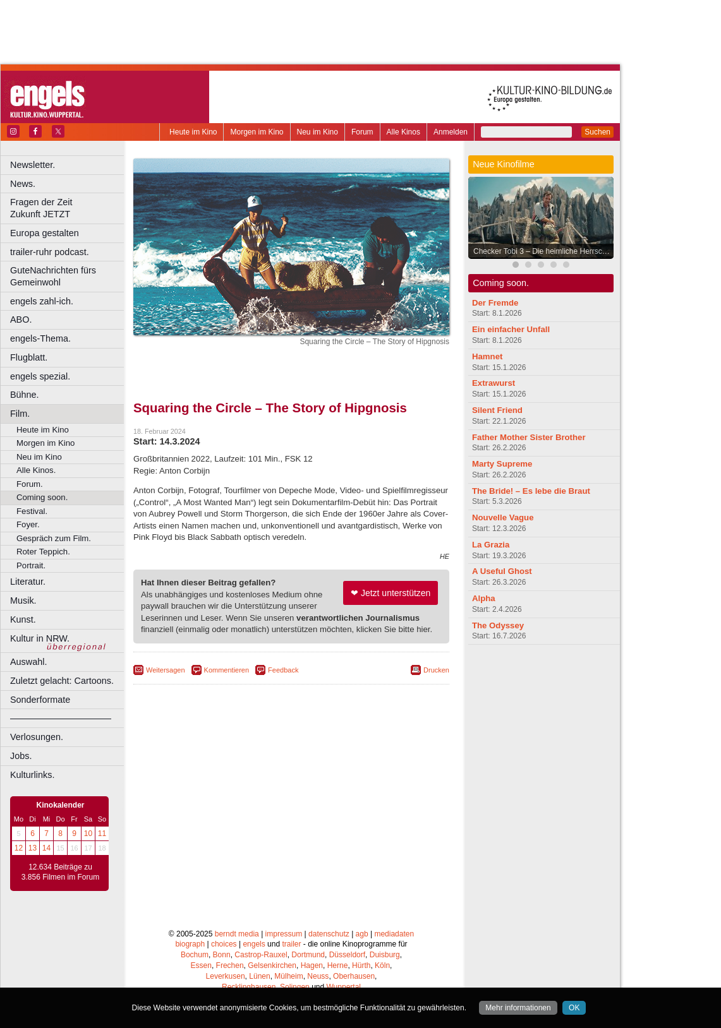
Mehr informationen (517, 1007)
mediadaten (394, 933)
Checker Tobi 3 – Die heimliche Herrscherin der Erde (544, 251)
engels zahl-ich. (41, 301)
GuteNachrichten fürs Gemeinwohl (53, 276)
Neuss (318, 976)
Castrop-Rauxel (260, 954)
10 (88, 833)
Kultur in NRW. (40, 638)
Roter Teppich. (43, 551)
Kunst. (23, 619)
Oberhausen (354, 976)
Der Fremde (495, 303)
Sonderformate (40, 700)
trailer (291, 944)
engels (254, 944)
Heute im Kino (193, 132)
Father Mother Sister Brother (529, 437)
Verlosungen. (36, 737)
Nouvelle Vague (502, 517)
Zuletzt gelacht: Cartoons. (62, 681)
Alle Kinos (403, 132)
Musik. (23, 600)
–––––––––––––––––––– (60, 718)
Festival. (31, 511)
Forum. (29, 484)
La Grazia (490, 544)
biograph (190, 944)
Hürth (361, 965)
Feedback (283, 670)
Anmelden (450, 132)
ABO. (21, 319)
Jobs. (21, 756)
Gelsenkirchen (272, 965)
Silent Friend (497, 410)
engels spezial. (40, 376)
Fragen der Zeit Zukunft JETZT (68, 208)
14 (46, 848)
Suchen (597, 132)
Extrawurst (493, 383)
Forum (362, 132)
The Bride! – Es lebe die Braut (531, 491)
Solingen (295, 987)
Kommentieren (227, 670)
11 (102, 833)
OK (574, 1007)
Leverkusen (225, 976)
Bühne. (24, 395)
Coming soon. (42, 497)
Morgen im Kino (256, 132)
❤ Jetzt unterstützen (390, 593)
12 (19, 848)
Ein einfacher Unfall (511, 329)
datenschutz (328, 933)
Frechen (230, 965)
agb (362, 933)
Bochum (195, 954)
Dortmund (308, 954)
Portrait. (30, 565)
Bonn (222, 954)
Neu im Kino (317, 132)
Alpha (483, 598)
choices (224, 944)
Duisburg (385, 954)
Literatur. (27, 582)
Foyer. (28, 524)
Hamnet (487, 356)
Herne (337, 965)
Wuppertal (344, 987)
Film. (20, 414)
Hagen (312, 965)
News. (22, 184)
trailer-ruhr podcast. (49, 252)
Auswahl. (28, 662)
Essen (201, 965)
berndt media (237, 933)
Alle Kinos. (36, 470)
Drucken (436, 670)
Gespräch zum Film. (53, 538)
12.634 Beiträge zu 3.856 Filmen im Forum (60, 872)
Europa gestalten (44, 233)
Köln (382, 965)
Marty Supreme (502, 464)
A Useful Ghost (502, 571)
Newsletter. (32, 165)
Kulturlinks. (32, 775)
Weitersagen (165, 670)
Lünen (259, 976)
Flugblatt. (28, 357)
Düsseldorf (347, 954)
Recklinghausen (249, 987)
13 (32, 848)
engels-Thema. (40, 338)
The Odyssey (498, 625)
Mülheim (288, 976)
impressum (284, 933)
